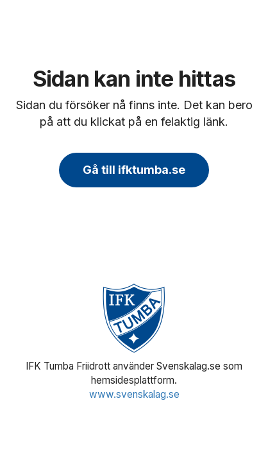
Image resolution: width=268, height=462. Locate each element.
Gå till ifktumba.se (134, 169)
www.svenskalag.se (134, 394)
